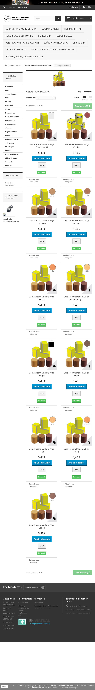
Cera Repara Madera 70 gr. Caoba (76, 145)
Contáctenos (73, 7)
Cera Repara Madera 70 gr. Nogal (76, 374)
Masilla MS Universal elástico (9, 274)
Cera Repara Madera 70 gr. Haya (42, 298)
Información (11, 318)
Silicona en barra (11, 177)
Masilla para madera (9, 148)
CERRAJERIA (79, 42)
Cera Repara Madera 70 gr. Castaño (42, 222)
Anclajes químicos (8, 307)
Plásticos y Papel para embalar (11, 299)
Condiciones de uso (14, 334)
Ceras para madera (9, 291)
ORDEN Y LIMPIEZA (15, 49)
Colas (7, 109)
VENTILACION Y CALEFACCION (22, 42)
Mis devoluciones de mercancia (46, 606)
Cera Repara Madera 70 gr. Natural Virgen (76, 298)
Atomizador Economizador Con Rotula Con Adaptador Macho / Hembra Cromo (12, 375)
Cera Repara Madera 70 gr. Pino (42, 450)
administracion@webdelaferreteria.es (79, 626)
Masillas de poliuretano (9, 265)
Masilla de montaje (9, 284)
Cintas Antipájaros (9, 224)
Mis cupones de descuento (44, 619)
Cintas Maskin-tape (11, 96)
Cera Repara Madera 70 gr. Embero (76, 222)
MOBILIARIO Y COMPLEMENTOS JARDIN (53, 49)
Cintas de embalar (9, 164)
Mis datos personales (42, 615)
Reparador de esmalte (10, 243)
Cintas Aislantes (11, 192)
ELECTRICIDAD (64, 35)
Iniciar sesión (86, 7)
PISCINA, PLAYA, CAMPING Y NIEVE (24, 56)
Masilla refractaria (9, 103)
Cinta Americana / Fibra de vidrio (11, 156)
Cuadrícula (84, 98)
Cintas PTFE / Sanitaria (10, 205)
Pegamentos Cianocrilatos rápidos (10, 124)
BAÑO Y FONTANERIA (56, 42)
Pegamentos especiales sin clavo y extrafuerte (10, 254)
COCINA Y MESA (50, 28)
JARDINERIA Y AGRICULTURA (20, 28)
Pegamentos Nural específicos (12, 115)
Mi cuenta (39, 598)
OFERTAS (7, 671)
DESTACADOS (8, 668)
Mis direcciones (40, 612)
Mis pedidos (38, 603)
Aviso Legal (11, 331)
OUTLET (6, 674)
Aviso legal (73, 688)
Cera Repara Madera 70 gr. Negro (42, 374)
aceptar (5, 687)
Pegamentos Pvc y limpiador (11, 141)
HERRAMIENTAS (73, 28)
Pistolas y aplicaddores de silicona (11, 184)
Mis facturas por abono (43, 609)
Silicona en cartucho (9, 171)
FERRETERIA (44, 35)
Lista (90, 98)
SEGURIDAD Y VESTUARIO (19, 35)
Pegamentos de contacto (11, 133)
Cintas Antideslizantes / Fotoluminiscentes (12, 233)
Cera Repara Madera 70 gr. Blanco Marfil (42, 145)
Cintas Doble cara (10, 198)
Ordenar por (31, 98)
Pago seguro (12, 338)
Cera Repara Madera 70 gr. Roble (76, 450)
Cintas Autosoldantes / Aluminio (11, 214)
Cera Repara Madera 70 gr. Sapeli (42, 526)
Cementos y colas (9, 88)
